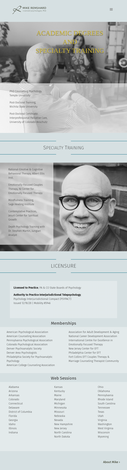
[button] (111, 9)
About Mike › (111, 462)
